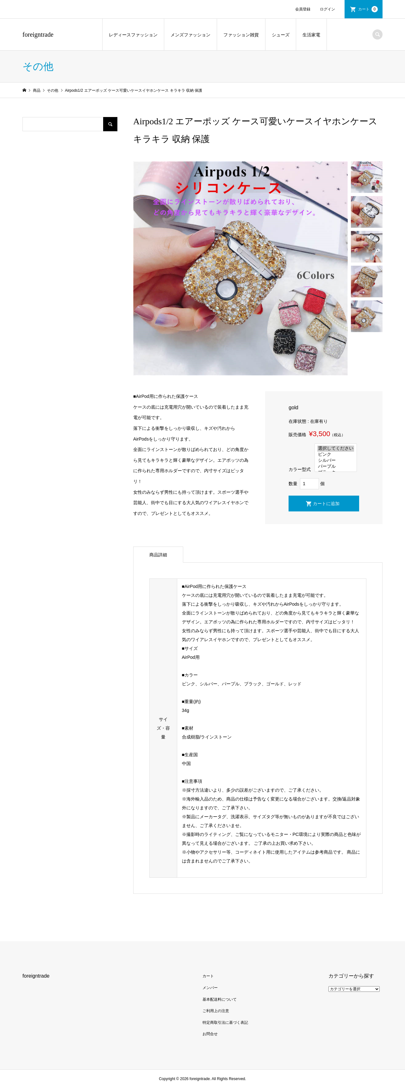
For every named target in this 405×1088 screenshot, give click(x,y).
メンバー (210, 988)
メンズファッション (190, 34)
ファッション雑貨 (241, 34)
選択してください (335, 449)
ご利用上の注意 (215, 1011)
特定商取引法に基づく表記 (225, 1022)
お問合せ (210, 1034)
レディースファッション (133, 34)
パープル (335, 467)
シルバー (335, 461)
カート (368, 9)
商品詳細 (158, 554)
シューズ (281, 34)
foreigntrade (37, 34)
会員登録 (302, 9)
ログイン (327, 9)
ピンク (335, 455)
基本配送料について (219, 999)
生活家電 (311, 34)
